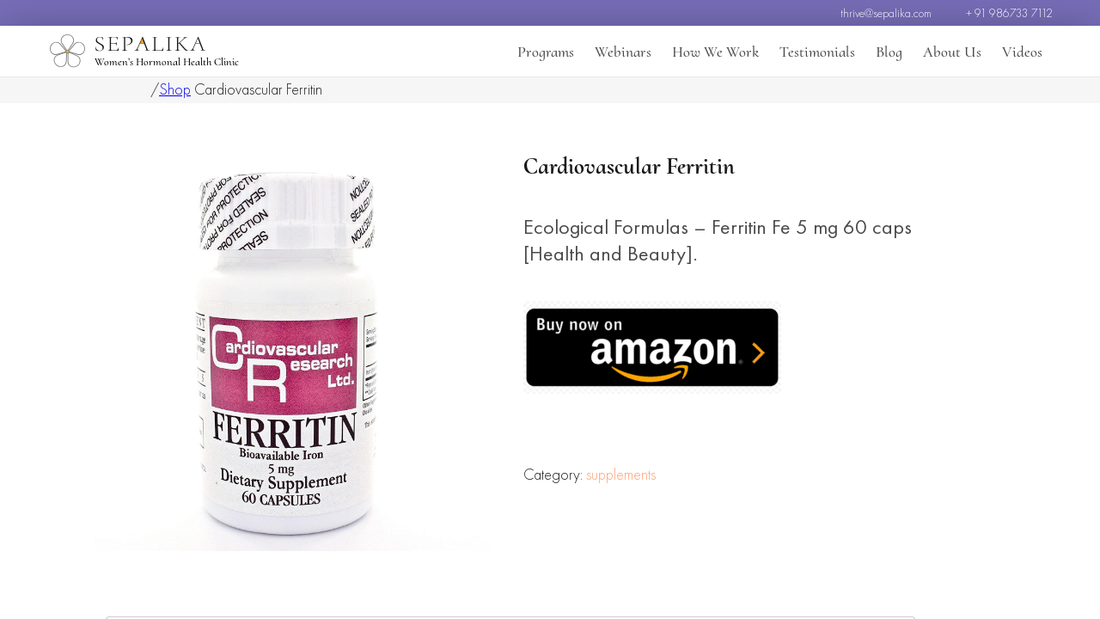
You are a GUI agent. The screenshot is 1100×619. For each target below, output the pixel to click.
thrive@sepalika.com (886, 13)
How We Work (715, 51)
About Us (952, 51)
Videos (1022, 51)
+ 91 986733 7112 (1009, 13)
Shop (175, 89)
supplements (621, 523)
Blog (889, 51)
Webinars (623, 51)
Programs (545, 51)
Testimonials (817, 51)
